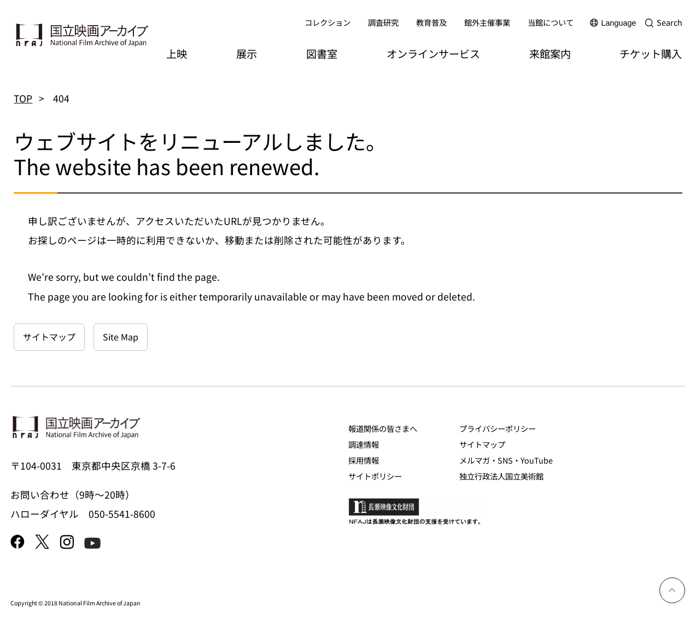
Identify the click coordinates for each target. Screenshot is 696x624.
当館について (551, 22)
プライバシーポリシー (497, 428)
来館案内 (550, 53)
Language (618, 23)
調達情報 (363, 444)
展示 (246, 53)
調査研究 (383, 22)
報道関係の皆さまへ (382, 428)
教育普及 (431, 22)
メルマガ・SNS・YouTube (506, 460)
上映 (176, 53)
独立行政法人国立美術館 (501, 476)
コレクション (327, 22)
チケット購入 (650, 53)
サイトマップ (49, 336)
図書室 (321, 53)
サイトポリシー (375, 476)
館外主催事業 (487, 22)
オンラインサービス (433, 53)
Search (669, 22)
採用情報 (363, 460)
